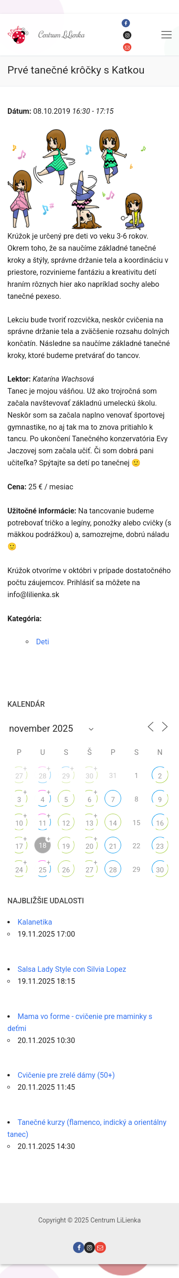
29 (66, 776)
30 (89, 776)
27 (19, 776)
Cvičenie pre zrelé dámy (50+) (66, 1075)
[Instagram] (127, 35)
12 (66, 823)
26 (66, 870)
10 (19, 823)
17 (19, 846)
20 (89, 846)
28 (43, 776)
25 (43, 870)
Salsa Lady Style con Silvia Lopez (72, 969)
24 (19, 870)
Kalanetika (35, 922)
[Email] (127, 47)
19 (66, 846)
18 (43, 845)
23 (160, 846)
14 (113, 823)
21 (113, 846)
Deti (42, 641)
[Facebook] (126, 23)
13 (89, 823)
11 (43, 823)
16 (160, 823)
